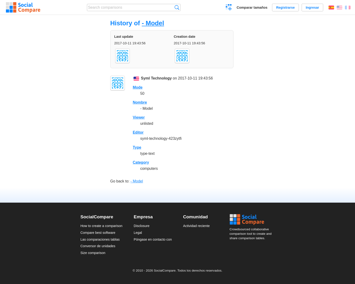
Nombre (140, 102)
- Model (153, 23)
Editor (138, 132)
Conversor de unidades (97, 246)
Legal (138, 233)
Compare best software (97, 233)
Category (141, 162)
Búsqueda (177, 7)
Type (137, 147)
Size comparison (92, 253)
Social (252, 219)
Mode (138, 87)
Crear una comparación (229, 8)
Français (348, 7)
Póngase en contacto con (153, 239)
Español (331, 7)
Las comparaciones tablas (100, 239)
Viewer (139, 117)
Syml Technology (156, 78)
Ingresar (312, 7)
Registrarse (285, 7)
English (339, 7)
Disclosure (141, 226)
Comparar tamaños (252, 7)
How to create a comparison (101, 226)
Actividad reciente (196, 226)
